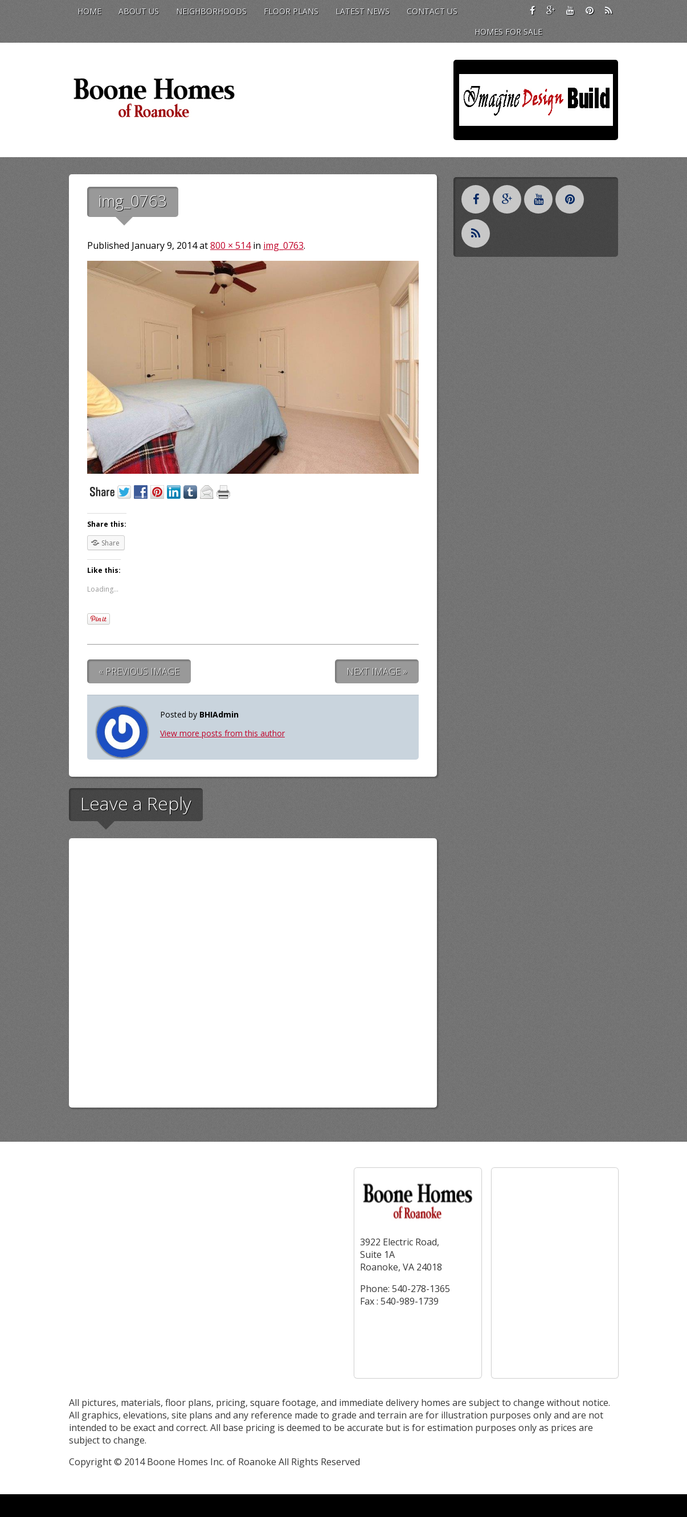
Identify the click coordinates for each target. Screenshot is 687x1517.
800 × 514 (230, 245)
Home (89, 11)
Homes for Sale (508, 31)
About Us (138, 11)
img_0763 (283, 245)
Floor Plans (291, 11)
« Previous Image (139, 671)
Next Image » (376, 671)
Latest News (363, 11)
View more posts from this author (222, 733)
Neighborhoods (211, 11)
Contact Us (432, 11)
